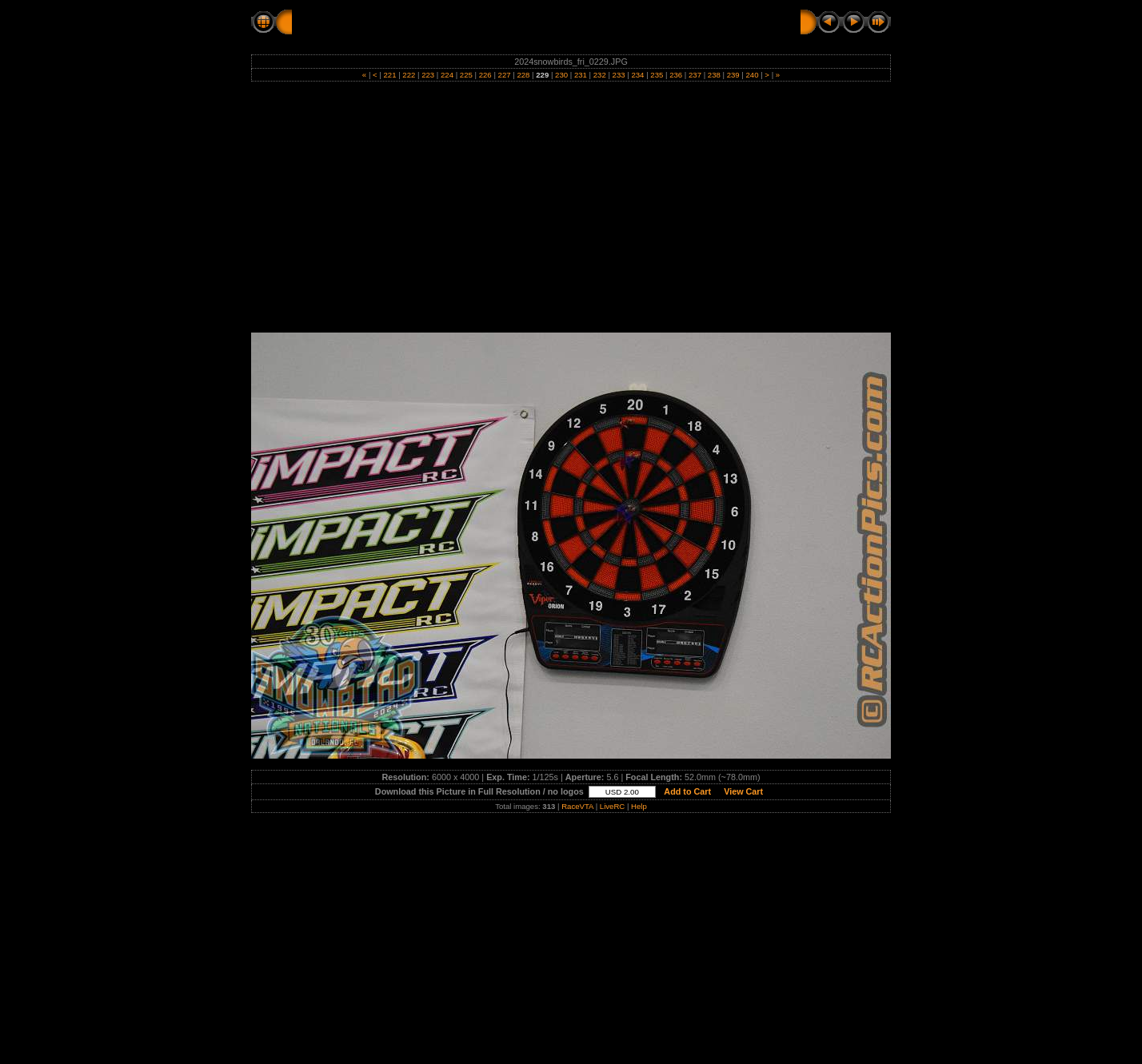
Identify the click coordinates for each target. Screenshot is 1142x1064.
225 (465, 74)
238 (713, 74)
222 (409, 74)
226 (485, 74)
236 (675, 74)
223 (428, 74)
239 (733, 74)
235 (657, 74)
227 (504, 74)
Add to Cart (687, 791)
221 (389, 74)
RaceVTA (577, 806)
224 (446, 74)
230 (561, 74)
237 (694, 74)
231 (580, 74)
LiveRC (612, 806)
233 (618, 74)
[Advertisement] (571, 213)
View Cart (743, 791)
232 (599, 74)
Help (639, 806)
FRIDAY (520, 21)
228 (523, 74)
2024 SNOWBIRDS (437, 21)
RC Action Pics (333, 21)
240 (752, 74)
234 (637, 74)
